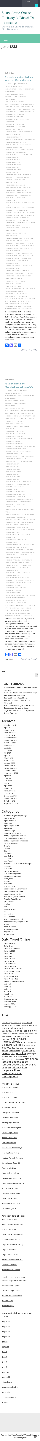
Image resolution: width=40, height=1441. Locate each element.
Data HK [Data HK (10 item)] (19, 1036)
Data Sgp (8, 956)
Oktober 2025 (10, 725)
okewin (4, 1402)
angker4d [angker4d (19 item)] (33, 1025)
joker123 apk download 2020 (14, 114)
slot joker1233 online (12, 304)
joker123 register (11, 235)
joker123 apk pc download (14, 117)
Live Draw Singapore (12, 874)
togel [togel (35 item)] (4, 1067)
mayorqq (5, 1347)
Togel (6, 924)
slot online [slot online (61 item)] (31, 1059)
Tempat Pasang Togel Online (16, 922)
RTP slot (7, 906)
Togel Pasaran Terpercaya (13, 1244)
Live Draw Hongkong (12, 871)
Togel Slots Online (9, 1249)
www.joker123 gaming (12, 309)
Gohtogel (8, 853)
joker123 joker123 (11, 195)
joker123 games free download (15, 152)
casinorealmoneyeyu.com (14, 86)
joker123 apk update (11, 119)
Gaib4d (7, 846)
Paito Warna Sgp (11, 979)
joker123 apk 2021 (10, 112)
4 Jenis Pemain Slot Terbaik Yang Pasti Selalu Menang (19, 78)
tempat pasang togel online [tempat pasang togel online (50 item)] (19, 1064)
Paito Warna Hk (10, 974)
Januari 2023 (9, 763)
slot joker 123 (26, 301)
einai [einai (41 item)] (13, 1039)
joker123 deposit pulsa (12, 134)
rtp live (7, 904)
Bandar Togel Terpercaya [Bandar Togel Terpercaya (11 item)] (10, 1034)
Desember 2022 (10, 765)
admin (10, 84)
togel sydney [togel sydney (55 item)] (10, 1076)
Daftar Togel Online (10, 1132)
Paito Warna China (12, 971)
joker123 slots (27, 253)
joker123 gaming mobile (13, 165)
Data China (8, 946)
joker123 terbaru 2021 (26, 256)
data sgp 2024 (10, 1006)
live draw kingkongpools (14, 981)
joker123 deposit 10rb (25, 132)
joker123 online (10, 223)
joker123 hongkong (22, 177)
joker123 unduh (10, 261)
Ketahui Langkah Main (11, 1193)
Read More (9, 350)
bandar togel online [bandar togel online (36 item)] (26, 1031)
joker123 (8, 109)
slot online (25, 304)
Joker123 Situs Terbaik (11, 1153)
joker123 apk (17, 109)
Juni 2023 (8, 750)
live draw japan (10, 999)
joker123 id (8, 180)
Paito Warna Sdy (11, 976)
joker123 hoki (9, 177)
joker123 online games (12, 225)
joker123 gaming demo (12, 160)
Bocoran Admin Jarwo (11, 1270)
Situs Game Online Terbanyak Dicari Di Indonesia (18, 18)
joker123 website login (23, 276)
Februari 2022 (9, 791)
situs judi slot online (12, 301)
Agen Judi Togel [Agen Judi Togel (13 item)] (14, 1026)
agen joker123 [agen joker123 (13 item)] (27, 1023)
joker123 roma (10, 241)
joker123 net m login (12, 215)
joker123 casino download (14, 129)
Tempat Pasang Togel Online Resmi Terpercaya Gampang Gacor (19, 706)
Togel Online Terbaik (10, 1173)
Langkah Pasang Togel (11, 1203)
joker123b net (9, 283)
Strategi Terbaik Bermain (12, 1158)
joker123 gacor (25, 144)
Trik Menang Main (9, 1208)
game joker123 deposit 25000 (14, 102)
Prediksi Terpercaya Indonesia (14, 1280)
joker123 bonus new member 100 (15, 127)
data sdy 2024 (10, 1001)
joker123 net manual (27, 215)
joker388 (19, 283)
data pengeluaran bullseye (15, 836)
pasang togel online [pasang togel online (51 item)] (14, 1053)
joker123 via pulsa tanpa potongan (17, 271)
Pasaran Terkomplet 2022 (12, 1259)
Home (6, 41)
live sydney (8, 879)
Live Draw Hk (9, 961)
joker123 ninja (25, 218)
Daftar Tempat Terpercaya (13, 1102)
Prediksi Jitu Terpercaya (12, 1295)
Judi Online (8, 856)
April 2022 (8, 786)
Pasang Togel (9, 886)
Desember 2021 (10, 796)
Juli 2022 (7, 778)
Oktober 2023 (10, 743)
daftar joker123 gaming (26, 89)
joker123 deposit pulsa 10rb (14, 137)
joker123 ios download (13, 187)
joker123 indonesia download (15, 185)
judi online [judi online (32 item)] (7, 1045)
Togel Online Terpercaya (12, 1234)
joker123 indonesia (11, 182)
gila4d (4, 1352)
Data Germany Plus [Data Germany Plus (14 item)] (9, 1036)
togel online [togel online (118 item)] (11, 1070)
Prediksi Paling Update (11, 1285)
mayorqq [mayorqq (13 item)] (5, 1051)
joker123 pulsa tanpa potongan (15, 233)
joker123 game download (13, 147)
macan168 (6, 1377)
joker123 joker (10, 192)
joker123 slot (9, 243)
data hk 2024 (9, 1004)
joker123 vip (9, 273)
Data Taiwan (9, 958)
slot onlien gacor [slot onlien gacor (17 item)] (17, 1059)
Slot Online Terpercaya (11, 1239)
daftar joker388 (10, 91)
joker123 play (25, 228)
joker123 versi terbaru (12, 266)
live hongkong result (12, 876)
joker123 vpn (19, 273)
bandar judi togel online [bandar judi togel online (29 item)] (13, 1028)
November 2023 (10, 740)
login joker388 (10, 296)
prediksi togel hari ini (12, 894)
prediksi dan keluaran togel (15, 889)
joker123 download (11, 144)
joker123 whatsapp (11, 281)
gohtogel (5, 1372)
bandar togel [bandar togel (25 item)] (8, 1031)
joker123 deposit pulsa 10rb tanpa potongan (20, 139)
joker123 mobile (10, 210)
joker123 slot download (24, 243)
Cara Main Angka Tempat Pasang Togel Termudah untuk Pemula (20, 694)
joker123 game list (11, 150)
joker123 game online (26, 150)
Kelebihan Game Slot (10, 1117)
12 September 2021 (21, 84)
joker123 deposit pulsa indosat (15, 142)
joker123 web (9, 276)
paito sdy (8, 984)
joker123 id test (19, 180)
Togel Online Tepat (10, 1198)
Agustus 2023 (9, 745)
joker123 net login (29, 213)
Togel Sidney (9, 934)
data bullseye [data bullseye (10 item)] (33, 1034)
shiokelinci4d (7, 1382)
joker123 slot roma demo (13, 251)
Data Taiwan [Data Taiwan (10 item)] (5, 1039)
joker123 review (28, 238)
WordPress (16, 1435)
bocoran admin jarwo (13, 833)
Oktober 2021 (9, 801)
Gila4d (6, 851)
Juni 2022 (8, 781)
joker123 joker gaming (25, 192)
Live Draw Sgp (10, 966)
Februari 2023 (9, 760)
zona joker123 (27, 309)
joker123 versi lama (11, 263)
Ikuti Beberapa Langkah (11, 1127)
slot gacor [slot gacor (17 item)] (6, 1059)
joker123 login (10, 200)
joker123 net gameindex (13, 213)
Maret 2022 (9, 788)
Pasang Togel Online (10, 1122)
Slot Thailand (9, 916)
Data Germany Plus (12, 948)
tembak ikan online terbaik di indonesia (18, 306)
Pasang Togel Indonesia (11, 1178)
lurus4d (7, 881)
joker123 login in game (12, 208)
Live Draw (8, 868)
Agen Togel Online (11, 826)
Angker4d (8, 828)
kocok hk (8, 991)
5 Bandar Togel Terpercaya (15, 815)
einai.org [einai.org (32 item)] (21, 1039)
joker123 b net (25, 119)
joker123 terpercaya (12, 258)
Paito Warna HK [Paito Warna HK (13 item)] (14, 1051)
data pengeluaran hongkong (16, 838)
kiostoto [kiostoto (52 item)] (6, 1047)
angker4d (6, 1321)
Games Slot (9, 848)
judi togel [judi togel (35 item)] (18, 1045)
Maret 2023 (9, 758)
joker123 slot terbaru (12, 253)
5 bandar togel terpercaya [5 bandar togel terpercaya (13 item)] (11, 1023)
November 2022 (10, 768)
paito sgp (8, 986)
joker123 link (9, 198)
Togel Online (9, 932)
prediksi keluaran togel (13, 891)
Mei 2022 (7, 783)
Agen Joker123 (10, 820)
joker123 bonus (10, 122)
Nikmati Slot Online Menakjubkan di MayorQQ (19, 385)
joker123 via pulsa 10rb (12, 268)
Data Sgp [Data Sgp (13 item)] (26, 1036)
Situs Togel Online (9, 1229)
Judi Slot (7, 858)
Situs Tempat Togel (10, 1087)
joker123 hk (27, 175)
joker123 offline (22, 220)
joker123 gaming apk (25, 155)
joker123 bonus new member (14, 124)
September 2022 (11, 773)
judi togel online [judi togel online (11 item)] (29, 1045)
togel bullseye (10, 927)
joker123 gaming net (12, 167)
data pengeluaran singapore (16, 841)
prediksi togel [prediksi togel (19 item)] (7, 1056)
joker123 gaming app (12, 157)
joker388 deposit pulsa (13, 286)
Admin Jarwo (9, 818)
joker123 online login (12, 228)
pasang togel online (10, 1387)
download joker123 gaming (14, 94)
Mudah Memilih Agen (10, 1188)
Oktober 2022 (10, 770)
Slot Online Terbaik (9, 1265)
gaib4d (4, 1341)
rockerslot (6, 1392)
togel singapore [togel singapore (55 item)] (12, 1073)
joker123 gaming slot (12, 172)
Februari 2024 (10, 733)
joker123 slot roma (26, 248)
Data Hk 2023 (9, 951)
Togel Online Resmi (9, 1254)
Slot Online (9, 73)
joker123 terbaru (11, 256)
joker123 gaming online (13, 170)
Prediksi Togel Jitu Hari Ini (14, 896)
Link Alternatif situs (9, 1138)
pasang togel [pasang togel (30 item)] (28, 1050)
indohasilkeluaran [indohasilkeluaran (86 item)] (14, 1041)
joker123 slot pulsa (11, 248)
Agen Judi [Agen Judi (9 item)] (4, 1025)
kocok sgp (8, 994)
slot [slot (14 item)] (31, 1056)
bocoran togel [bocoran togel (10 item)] (23, 1034)
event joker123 (10, 99)
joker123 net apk (22, 210)
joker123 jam (21, 190)
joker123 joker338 (25, 195)
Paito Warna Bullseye (13, 969)
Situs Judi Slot (7, 1092)
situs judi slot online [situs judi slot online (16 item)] (21, 1056)
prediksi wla (9, 901)
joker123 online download (26, 223)
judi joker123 (30, 289)
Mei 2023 (7, 753)
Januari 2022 (9, 793)
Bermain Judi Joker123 (11, 1163)
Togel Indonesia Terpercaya (13, 1183)
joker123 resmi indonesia (13, 238)
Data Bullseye (9, 943)
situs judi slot (30, 299)
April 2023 (8, 755)
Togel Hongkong (11, 929)
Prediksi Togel (7, 1301)
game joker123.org (27, 104)
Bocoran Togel (8, 1306)
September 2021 (11, 803)
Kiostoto (7, 866)
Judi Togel (8, 861)
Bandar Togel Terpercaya (12, 1224)
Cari (4, 671)
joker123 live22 (20, 198)
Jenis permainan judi (10, 1112)
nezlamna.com (22, 296)
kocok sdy (8, 996)
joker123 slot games (12, 246)
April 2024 (8, 728)
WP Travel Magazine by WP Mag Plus (26, 1436)
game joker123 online (12, 104)
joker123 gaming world (13, 175)
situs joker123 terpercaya (14, 299)
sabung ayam (9, 909)
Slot (5, 911)
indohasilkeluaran (27, 107)
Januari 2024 (9, 735)
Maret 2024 (9, 730)
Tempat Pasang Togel (13, 919)
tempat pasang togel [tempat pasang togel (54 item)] (15, 1062)
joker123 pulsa (10, 230)
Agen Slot (8, 823)
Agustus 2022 (9, 776)
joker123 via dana (28, 266)
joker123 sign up (22, 241)
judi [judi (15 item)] (35, 1042)
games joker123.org (12, 107)
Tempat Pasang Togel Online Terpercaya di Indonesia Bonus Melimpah (17, 700)
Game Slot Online (9, 1107)
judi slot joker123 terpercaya (15, 291)
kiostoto (5, 1316)
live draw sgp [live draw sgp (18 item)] (17, 1048)
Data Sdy (8, 953)
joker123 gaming (10, 155)
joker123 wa (29, 273)
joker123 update (22, 261)
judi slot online (10, 294)
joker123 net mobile (11, 218)
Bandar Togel (9, 831)
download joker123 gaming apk (15, 96)
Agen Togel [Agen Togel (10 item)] (24, 1025)
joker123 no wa (10, 220)
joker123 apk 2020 (29, 109)
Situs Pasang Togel (9, 1097)
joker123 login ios (28, 208)
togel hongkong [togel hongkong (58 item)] (18, 1067)
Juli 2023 (7, 748)
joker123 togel (26, 258)
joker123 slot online (28, 246)
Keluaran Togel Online (11, 1290)
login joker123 (22, 294)
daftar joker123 (10, 89)
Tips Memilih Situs (9, 1143)
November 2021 (10, 798)
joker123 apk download (26, 112)
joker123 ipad (27, 187)
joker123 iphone (10, 190)
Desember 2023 (10, 738)
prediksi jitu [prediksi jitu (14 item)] (31, 1054)
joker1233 (23, 281)
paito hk (7, 989)
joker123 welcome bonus (13, 278)
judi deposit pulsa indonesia (14, 289)
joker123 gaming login (12, 162)
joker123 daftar (10, 132)
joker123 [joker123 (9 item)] (30, 1042)
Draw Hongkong (10, 843)
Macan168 (8, 884)
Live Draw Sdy (9, 964)
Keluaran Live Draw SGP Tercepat (18, 863)
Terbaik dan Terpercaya (12, 1148)
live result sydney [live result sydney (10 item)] (29, 1048)
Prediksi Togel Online (12, 899)
